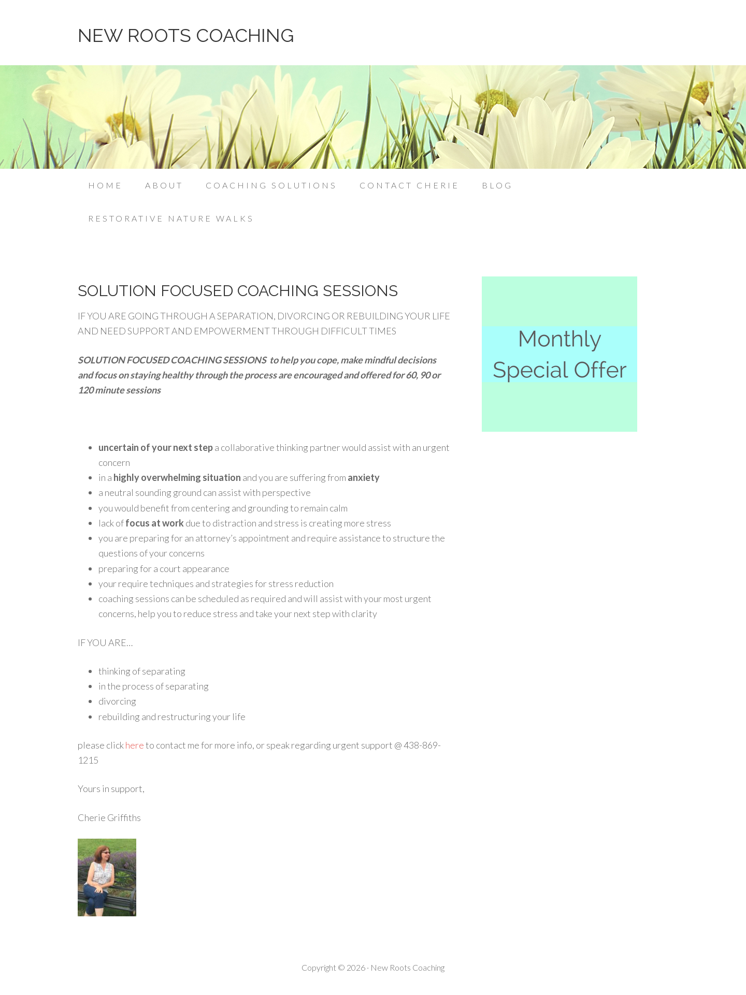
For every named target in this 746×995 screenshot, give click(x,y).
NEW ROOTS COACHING (186, 35)
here (134, 745)
